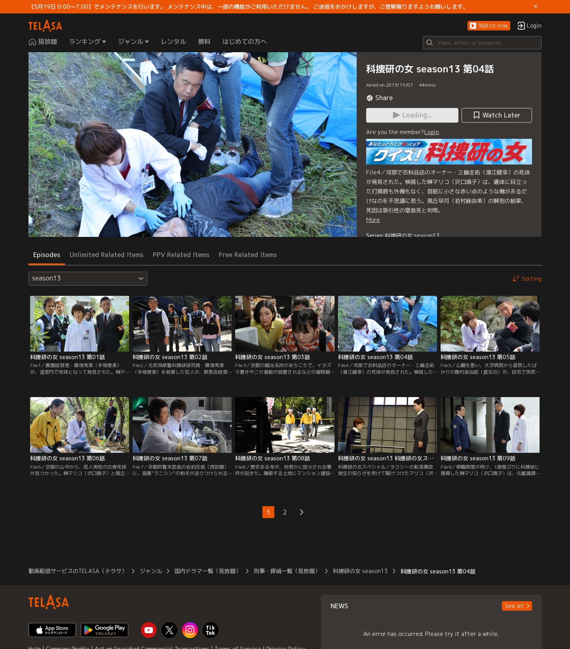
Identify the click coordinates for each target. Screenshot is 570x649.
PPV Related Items (181, 254)
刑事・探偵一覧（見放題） (287, 571)
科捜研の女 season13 (412, 235)
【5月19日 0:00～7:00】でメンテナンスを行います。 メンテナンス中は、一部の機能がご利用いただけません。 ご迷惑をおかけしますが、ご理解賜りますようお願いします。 (248, 6)
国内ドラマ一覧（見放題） (208, 571)
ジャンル (151, 571)
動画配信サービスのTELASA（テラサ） (77, 571)
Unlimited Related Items (106, 254)
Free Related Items (248, 254)
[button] (488, 26)
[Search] (482, 42)
